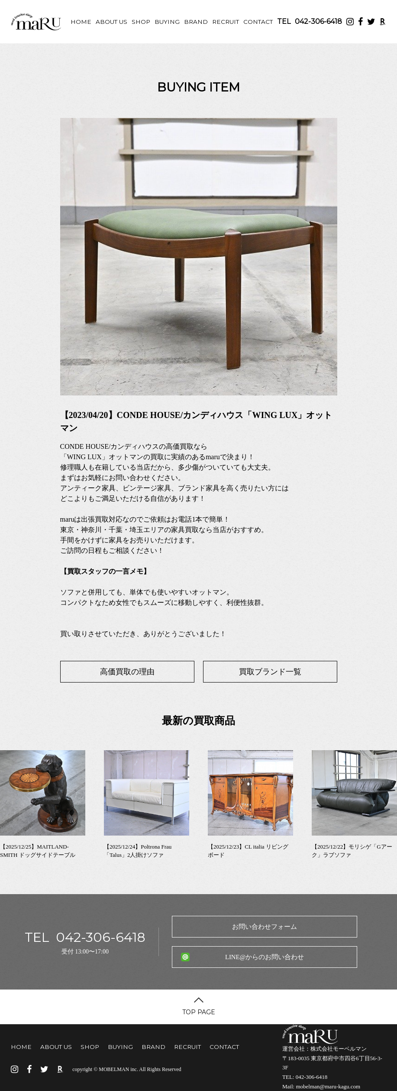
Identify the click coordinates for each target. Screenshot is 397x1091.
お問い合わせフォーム (264, 926)
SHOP (141, 21)
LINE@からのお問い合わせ (264, 957)
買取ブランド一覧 (270, 671)
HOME (81, 21)
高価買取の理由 (127, 671)
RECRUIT (225, 21)
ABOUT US (111, 21)
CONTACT (258, 21)
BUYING (167, 21)
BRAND (196, 21)
